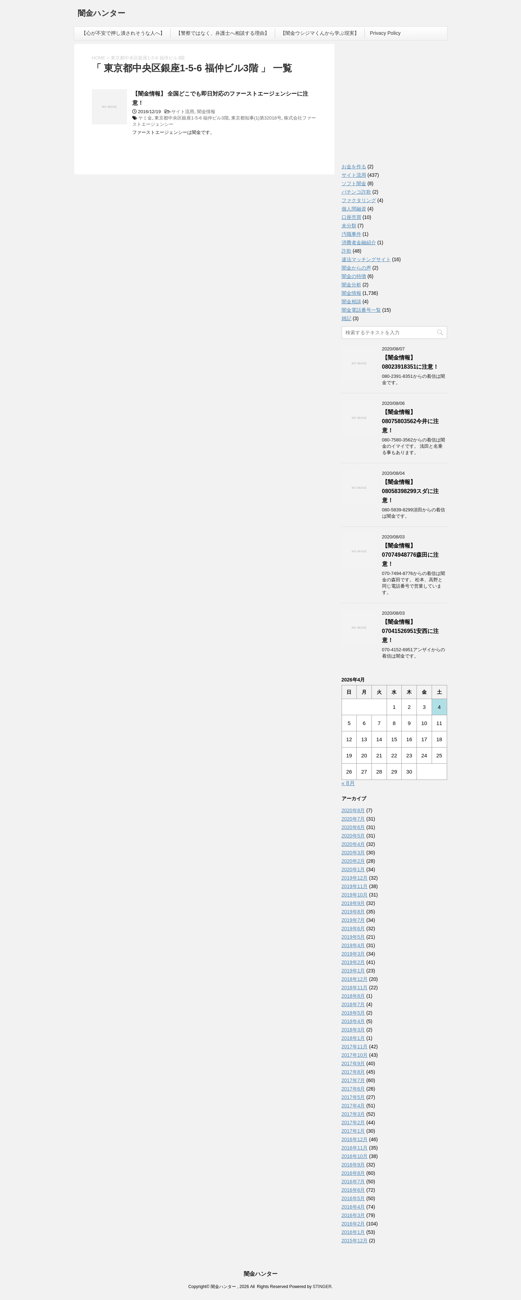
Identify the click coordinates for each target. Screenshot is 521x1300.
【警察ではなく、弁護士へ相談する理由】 (222, 33)
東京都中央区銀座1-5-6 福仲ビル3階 (191, 118)
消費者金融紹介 (359, 242)
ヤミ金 (145, 118)
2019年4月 (353, 945)
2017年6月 (353, 1089)
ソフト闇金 (354, 183)
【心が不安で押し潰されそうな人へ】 (123, 33)
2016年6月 (353, 1190)
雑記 (346, 318)
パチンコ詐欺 (356, 192)
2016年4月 (353, 1207)
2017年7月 (353, 1080)
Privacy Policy (385, 33)
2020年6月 (353, 827)
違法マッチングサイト (366, 259)
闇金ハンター (101, 14)
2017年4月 (353, 1105)
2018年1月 (353, 1038)
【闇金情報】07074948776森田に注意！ (410, 555)
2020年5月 (353, 836)
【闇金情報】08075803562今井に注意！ (410, 421)
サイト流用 (182, 111)
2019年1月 (353, 971)
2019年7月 (353, 920)
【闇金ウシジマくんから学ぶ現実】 (319, 33)
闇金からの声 (356, 268)
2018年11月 (355, 987)
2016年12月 (355, 1139)
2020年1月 (353, 869)
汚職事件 (351, 234)
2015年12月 (355, 1240)
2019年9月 (353, 903)
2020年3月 (353, 852)
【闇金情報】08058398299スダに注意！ (410, 491)
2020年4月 (353, 844)
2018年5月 (353, 1013)
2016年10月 (355, 1156)
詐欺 (346, 251)
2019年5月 (353, 937)
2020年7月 (353, 819)
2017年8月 (353, 1072)
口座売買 (351, 217)
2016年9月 (353, 1165)
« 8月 (348, 783)
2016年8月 (353, 1173)
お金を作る (354, 166)
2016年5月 (353, 1198)
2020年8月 (353, 810)
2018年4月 (353, 1021)
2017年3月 (353, 1114)
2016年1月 (353, 1232)
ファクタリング (359, 200)
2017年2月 (353, 1122)
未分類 (349, 225)
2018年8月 (353, 996)
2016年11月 (355, 1148)
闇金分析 (351, 284)
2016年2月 (353, 1224)
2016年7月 (353, 1181)
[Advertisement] (394, 105)
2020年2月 (353, 861)
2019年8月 (353, 911)
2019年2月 (353, 962)
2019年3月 (353, 954)
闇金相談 (351, 301)
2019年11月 (355, 886)
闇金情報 (206, 111)
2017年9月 (353, 1063)
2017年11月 (355, 1046)
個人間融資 (354, 209)
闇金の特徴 (354, 276)
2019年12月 (355, 878)
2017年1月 (353, 1131)
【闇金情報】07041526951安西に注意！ (410, 631)
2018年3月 (353, 1030)
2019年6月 (353, 928)
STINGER (322, 1286)
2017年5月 (353, 1097)
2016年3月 (353, 1215)
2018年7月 (353, 1004)
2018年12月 (355, 979)
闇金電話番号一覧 (361, 310)
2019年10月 (355, 895)
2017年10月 (355, 1055)
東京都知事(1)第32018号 (256, 118)
